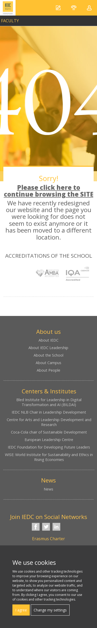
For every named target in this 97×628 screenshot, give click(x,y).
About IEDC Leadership (48, 347)
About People (48, 370)
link (48, 19)
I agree (21, 610)
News (48, 489)
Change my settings (50, 610)
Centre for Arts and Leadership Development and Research (49, 422)
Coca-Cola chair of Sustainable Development (49, 432)
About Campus (48, 362)
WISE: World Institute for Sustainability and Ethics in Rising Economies (49, 457)
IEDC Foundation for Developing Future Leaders (49, 447)
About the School (48, 355)
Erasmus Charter (48, 539)
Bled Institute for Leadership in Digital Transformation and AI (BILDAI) (48, 402)
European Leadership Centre (49, 439)
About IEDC (48, 340)
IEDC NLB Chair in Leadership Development (49, 412)
